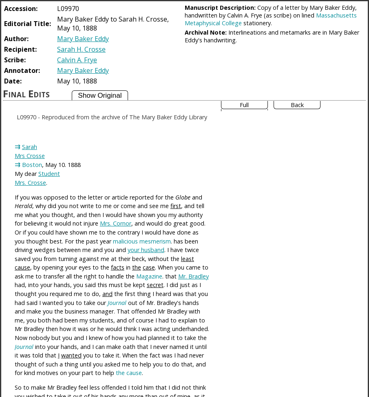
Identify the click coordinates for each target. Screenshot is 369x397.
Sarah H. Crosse (81, 49)
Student (49, 174)
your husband (146, 250)
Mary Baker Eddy (83, 38)
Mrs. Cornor (115, 223)
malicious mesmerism (142, 241)
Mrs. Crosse (30, 182)
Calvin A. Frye (77, 59)
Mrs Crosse (30, 156)
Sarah (29, 147)
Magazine (149, 276)
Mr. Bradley (193, 276)
